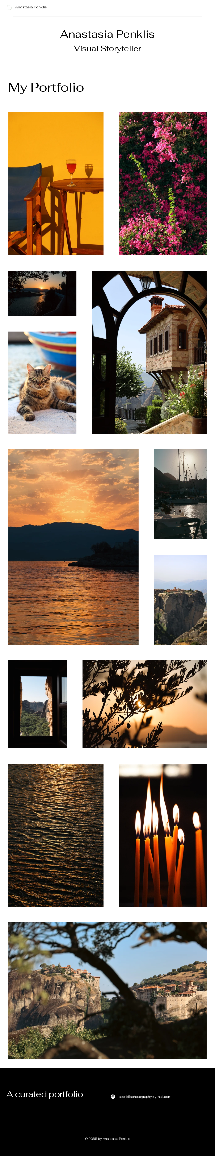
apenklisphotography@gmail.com (145, 1097)
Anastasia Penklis (31, 7)
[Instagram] (112, 1096)
